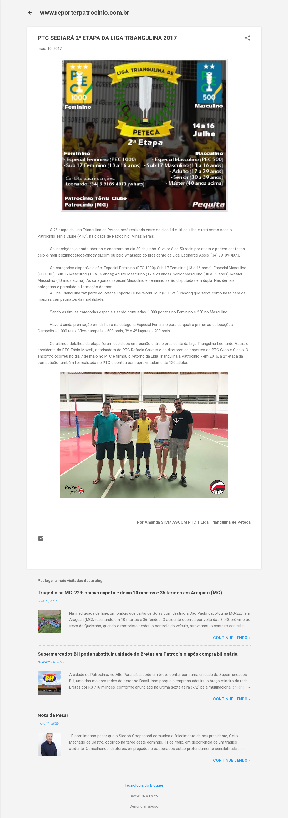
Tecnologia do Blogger (144, 785)
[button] (247, 38)
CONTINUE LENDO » (232, 637)
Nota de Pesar (53, 715)
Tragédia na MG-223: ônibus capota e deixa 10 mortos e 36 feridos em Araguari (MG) (130, 592)
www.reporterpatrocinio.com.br (84, 12)
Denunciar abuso (144, 806)
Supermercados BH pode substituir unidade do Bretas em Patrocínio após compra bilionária (138, 654)
